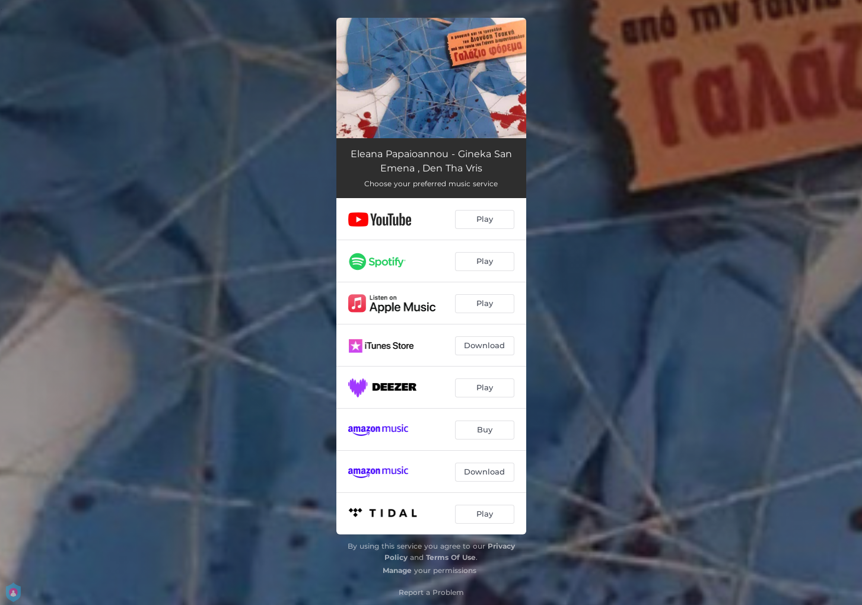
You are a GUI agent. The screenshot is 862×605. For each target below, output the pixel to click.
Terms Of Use (451, 557)
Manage (397, 570)
